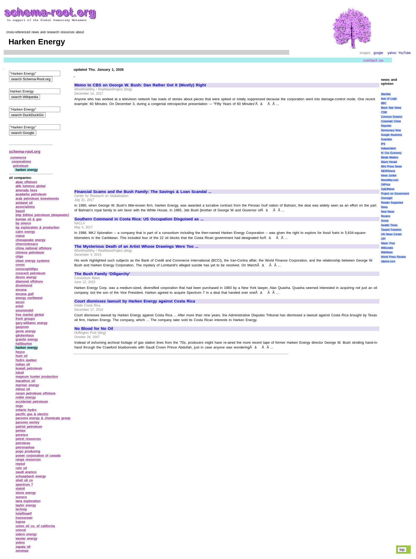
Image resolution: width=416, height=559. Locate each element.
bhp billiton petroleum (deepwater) (42, 215)
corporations (21, 161)
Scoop (384, 220)
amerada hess (26, 190)
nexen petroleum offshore (36, 393)
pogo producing (28, 451)
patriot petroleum (29, 426)
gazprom (22, 327)
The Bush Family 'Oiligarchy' (102, 274)
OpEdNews (388, 189)
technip (21, 509)
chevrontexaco (27, 244)
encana (21, 290)
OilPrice (385, 184)
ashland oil (24, 203)
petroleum (20, 166)
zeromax (22, 551)
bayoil (20, 211)
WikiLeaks (387, 247)
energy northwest (29, 298)
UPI (383, 238)
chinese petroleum (30, 252)
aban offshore (26, 182)
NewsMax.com (389, 180)
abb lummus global (31, 186)
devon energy (26, 277)
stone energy (26, 493)
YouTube (404, 53)
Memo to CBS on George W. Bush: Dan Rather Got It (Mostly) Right (140, 85)
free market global (30, 315)
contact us (373, 60)
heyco (20, 352)
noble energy (26, 397)
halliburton (24, 344)
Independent (388, 148)
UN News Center (391, 234)
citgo (19, 256)
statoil (20, 488)
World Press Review (393, 256)
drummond (24, 285)
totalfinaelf (24, 513)
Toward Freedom (391, 229)
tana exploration (28, 501)
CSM (384, 112)
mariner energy (27, 385)
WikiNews (387, 252)
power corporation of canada (38, 455)
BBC (384, 103)
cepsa (20, 236)
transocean (24, 518)
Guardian (386, 139)
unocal (21, 530)
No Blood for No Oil (94, 328)
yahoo (392, 53)
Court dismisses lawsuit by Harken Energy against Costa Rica (135, 301)
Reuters (385, 216)
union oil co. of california (35, 526)
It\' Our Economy (391, 153)
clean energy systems (33, 261)
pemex (21, 430)
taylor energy (26, 505)
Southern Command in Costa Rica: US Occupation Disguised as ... (139, 219)
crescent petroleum (30, 273)
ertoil (19, 306)
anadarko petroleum (31, 194)
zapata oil (23, 547)
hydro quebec (26, 360)
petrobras (23, 443)
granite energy (27, 339)
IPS (383, 143)
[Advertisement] (119, 145)
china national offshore (33, 248)
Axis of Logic (389, 98)
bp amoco (23, 223)
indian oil (23, 364)
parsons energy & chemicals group (43, 418)
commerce (18, 157)
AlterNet (386, 94)
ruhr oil (21, 468)
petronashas (25, 447)
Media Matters (389, 157)
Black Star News (391, 107)
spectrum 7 (24, 484)
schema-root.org (24, 151)
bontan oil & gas (29, 219)
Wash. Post (388, 243)
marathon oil (25, 381)
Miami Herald (389, 162)
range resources (28, 459)
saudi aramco (26, 472)
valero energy (26, 534)
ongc (19, 406)
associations (25, 207)
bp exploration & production (37, 227)
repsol (20, 464)
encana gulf (25, 294)
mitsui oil (23, 389)
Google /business (391, 134)
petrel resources (28, 439)
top (402, 550)
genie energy (26, 331)
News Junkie (388, 175)
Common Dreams (391, 116)
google (378, 53)
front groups (25, 319)
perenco (22, 435)
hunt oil (22, 356)
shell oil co (24, 480)
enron (20, 302)
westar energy (26, 538)
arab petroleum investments (37, 198)
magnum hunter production (37, 377)
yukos (20, 542)
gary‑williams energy (31, 323)
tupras (20, 522)
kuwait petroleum (29, 368)
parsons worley (28, 422)
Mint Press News (391, 166)
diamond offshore (29, 281)
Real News (387, 211)
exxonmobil (24, 310)
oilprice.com (388, 261)
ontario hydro (26, 410)
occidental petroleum (32, 402)
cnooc (20, 265)
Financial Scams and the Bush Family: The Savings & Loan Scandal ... (143, 192)
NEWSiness (388, 171)
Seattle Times (389, 225)
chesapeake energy (30, 240)
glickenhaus (25, 335)
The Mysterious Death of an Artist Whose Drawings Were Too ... (136, 246)
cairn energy (25, 232)
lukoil (20, 373)
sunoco (21, 497)
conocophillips (27, 269)
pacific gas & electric (32, 414)
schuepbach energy (31, 476)
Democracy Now (391, 130)
